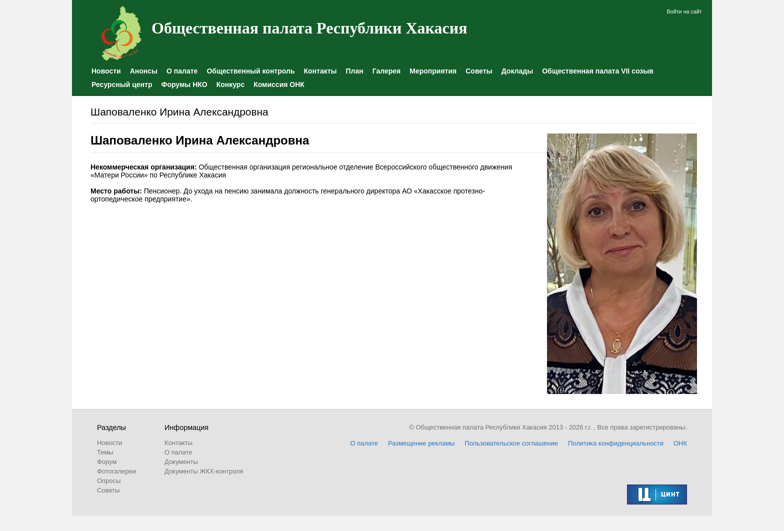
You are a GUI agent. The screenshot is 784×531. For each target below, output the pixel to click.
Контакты (320, 71)
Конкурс (230, 84)
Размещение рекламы (421, 443)
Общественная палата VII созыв (598, 71)
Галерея (386, 71)
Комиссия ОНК (279, 84)
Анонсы (144, 71)
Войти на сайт (684, 11)
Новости (106, 71)
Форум (106, 462)
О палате (182, 71)
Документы (181, 462)
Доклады (517, 71)
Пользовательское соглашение (511, 443)
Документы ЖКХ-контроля (204, 471)
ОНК (680, 443)
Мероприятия (433, 71)
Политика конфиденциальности (616, 443)
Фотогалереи (116, 471)
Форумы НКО (184, 84)
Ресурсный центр (122, 84)
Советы (479, 71)
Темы (105, 452)
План (355, 71)
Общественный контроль (250, 71)
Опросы (108, 480)
